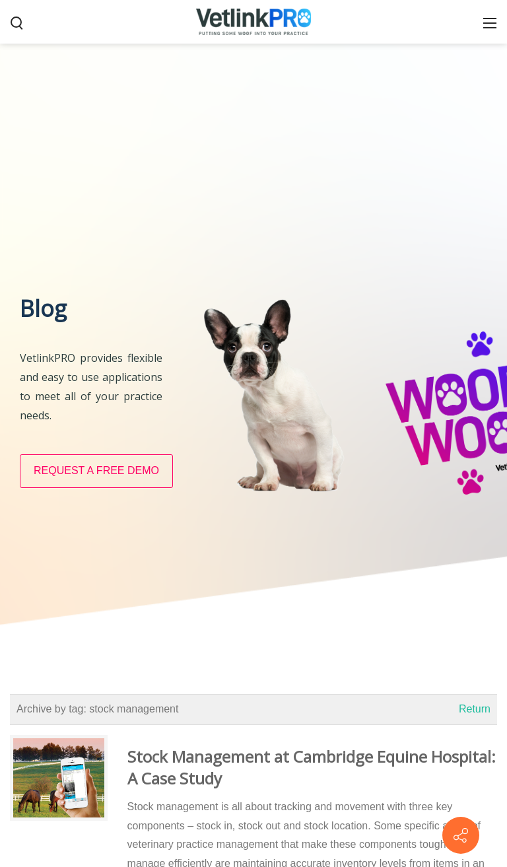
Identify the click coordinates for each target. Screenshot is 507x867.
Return (474, 708)
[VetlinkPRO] (253, 21)
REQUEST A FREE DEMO (96, 470)
